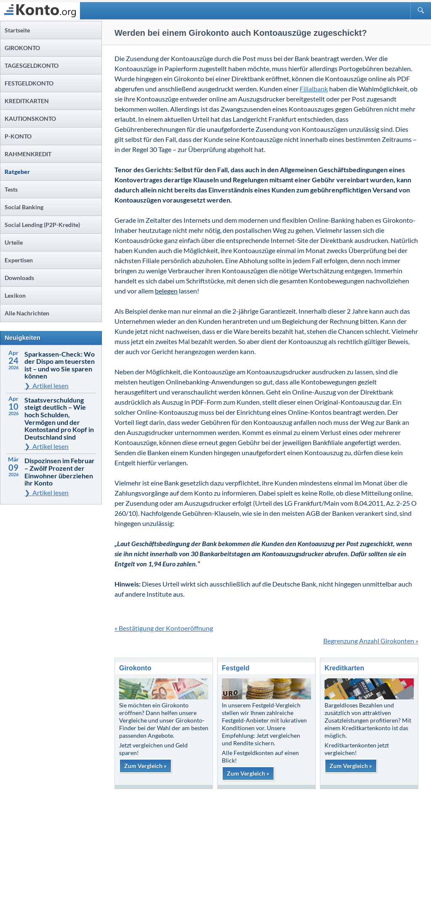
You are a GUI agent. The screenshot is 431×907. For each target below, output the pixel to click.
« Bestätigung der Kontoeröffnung (163, 628)
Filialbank (314, 89)
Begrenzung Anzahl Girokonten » (370, 641)
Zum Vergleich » (145, 765)
